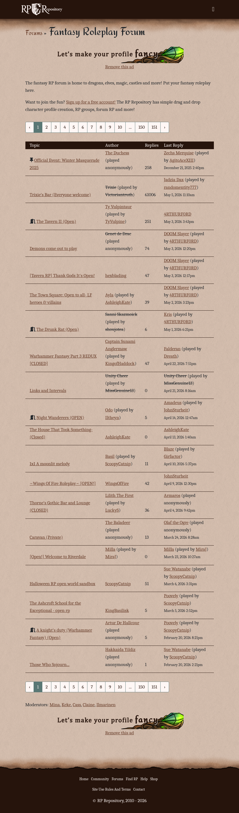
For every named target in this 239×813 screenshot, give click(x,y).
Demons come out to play (53, 248)
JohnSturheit (176, 410)
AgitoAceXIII (182, 160)
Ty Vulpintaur (118, 206)
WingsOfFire (117, 483)
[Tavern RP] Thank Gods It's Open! (62, 275)
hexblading (115, 275)
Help (143, 779)
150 (141, 127)
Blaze (169, 449)
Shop (154, 779)
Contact (139, 789)
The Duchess (117, 152)
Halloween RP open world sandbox (62, 583)
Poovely (171, 595)
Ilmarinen (106, 704)
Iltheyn (112, 417)
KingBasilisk (117, 610)
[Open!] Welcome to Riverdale (58, 556)
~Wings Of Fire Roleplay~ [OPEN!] (63, 483)
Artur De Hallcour (122, 622)
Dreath (170, 356)
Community (100, 779)
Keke (66, 704)
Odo (109, 410)
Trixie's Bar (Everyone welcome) (60, 194)
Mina (55, 704)
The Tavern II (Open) (56, 221)
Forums (33, 33)
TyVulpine (115, 221)
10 (120, 127)
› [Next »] (164, 127)
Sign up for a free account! (91, 102)
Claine (89, 704)
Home (83, 779)
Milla (110, 549)
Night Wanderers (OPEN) (60, 417)
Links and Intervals (48, 390)
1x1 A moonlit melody (50, 463)
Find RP (132, 779)
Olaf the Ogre (176, 522)
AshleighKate (117, 302)
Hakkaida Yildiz (120, 649)
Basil (109, 456)
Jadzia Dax (174, 179)
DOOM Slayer (176, 233)
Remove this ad (119, 66)
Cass (77, 704)
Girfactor (172, 456)
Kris (168, 314)
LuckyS (112, 510)
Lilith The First (119, 495)
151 (154, 127)
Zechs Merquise (179, 152)
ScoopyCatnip (118, 463)
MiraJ (110, 556)
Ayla (109, 294)
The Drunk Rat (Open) (57, 329)
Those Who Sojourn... (50, 664)
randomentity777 (180, 187)
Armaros (172, 495)
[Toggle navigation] (213, 9)
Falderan (172, 348)
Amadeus (172, 402)
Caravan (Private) (46, 537)
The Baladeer (117, 522)
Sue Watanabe (177, 569)
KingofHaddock (120, 363)
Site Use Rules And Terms (111, 789)
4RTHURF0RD (177, 214)
